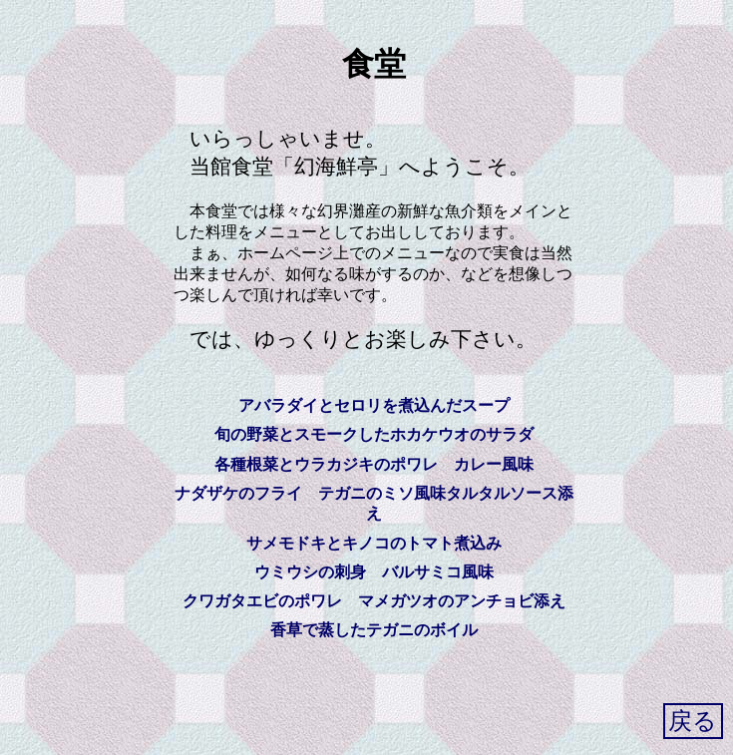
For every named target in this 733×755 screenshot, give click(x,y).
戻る (692, 721)
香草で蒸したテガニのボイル (374, 629)
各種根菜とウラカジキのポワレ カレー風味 (374, 464)
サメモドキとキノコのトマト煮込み (374, 543)
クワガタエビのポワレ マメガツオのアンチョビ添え (374, 600)
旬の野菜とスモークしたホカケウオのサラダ (374, 434)
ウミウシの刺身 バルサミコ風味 (374, 572)
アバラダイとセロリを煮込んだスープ (374, 405)
